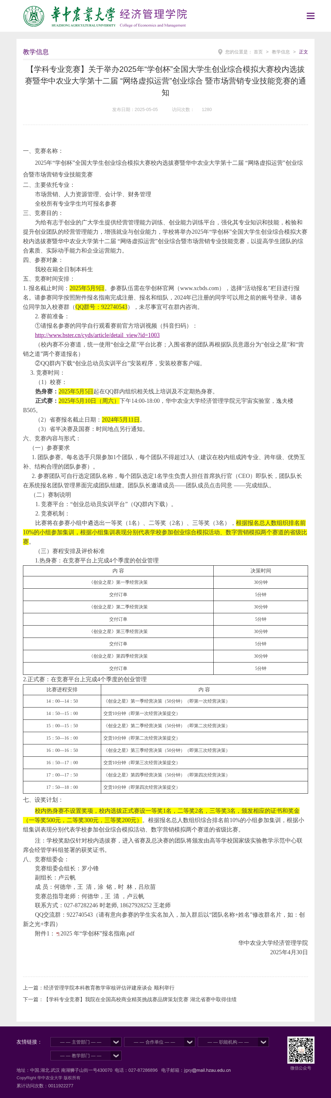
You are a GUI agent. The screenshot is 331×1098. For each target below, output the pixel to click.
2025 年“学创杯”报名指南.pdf (97, 933)
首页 (258, 51)
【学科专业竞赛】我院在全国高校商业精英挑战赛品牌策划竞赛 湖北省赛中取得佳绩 (140, 999)
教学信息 (281, 51)
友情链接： (29, 1042)
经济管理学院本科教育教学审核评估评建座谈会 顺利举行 (109, 987)
